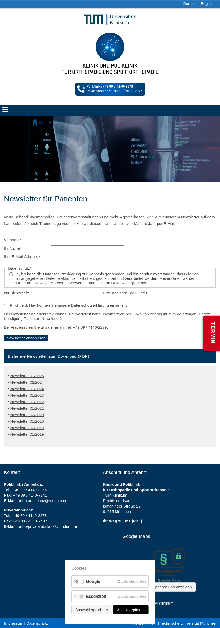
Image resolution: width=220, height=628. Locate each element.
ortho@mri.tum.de (165, 314)
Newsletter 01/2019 (27, 434)
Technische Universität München (188, 623)
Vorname (12, 240)
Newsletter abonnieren (26, 338)
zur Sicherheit (16, 293)
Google (93, 581)
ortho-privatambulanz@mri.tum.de (47, 526)
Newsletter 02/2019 (27, 428)
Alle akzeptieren (131, 609)
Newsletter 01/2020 (27, 421)
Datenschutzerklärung (90, 305)
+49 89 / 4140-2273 (30, 515)
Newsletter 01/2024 (27, 388)
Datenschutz (37, 623)
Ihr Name (13, 248)
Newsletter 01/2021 (27, 408)
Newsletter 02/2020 (27, 415)
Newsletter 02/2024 (27, 382)
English (207, 3)
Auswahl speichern (91, 609)
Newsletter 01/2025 (27, 375)
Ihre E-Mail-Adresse (22, 256)
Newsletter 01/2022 (27, 401)
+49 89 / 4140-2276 (30, 489)
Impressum (13, 623)
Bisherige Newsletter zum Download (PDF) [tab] (48, 356)
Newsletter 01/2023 (26, 395)
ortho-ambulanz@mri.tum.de (42, 500)
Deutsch (190, 3)
